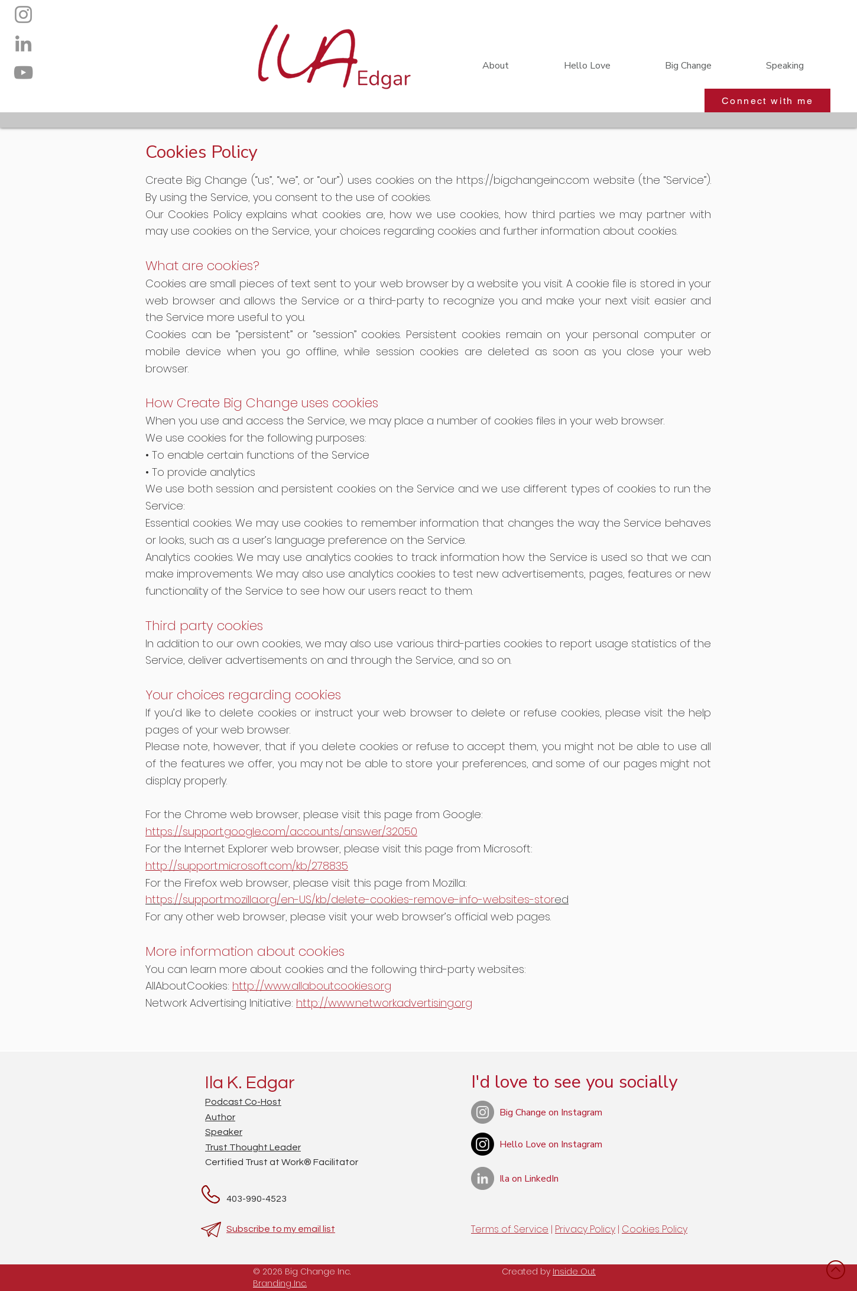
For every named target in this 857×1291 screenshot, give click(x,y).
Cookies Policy (654, 1229)
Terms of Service (509, 1229)
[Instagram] (23, 14)
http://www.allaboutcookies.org (311, 985)
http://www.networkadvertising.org (384, 1002)
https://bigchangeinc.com (522, 180)
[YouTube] (23, 72)
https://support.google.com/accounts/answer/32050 (281, 831)
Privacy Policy (585, 1229)
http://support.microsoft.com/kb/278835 (246, 865)
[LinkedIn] (23, 43)
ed (357, 899)
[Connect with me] (767, 100)
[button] (688, 65)
